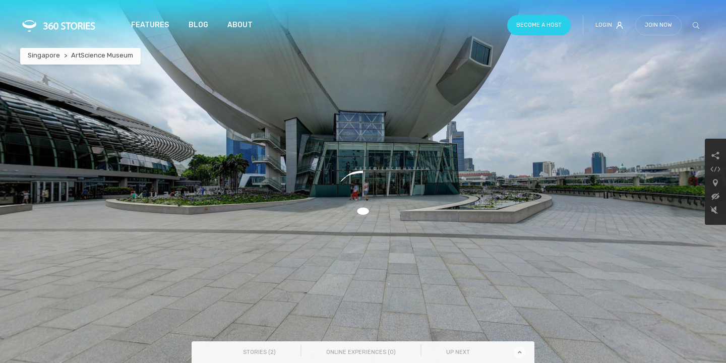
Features (150, 25)
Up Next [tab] (458, 352)
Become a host (539, 25)
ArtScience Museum (102, 55)
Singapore (44, 55)
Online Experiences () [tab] (361, 352)
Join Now (658, 25)
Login (609, 25)
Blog (198, 25)
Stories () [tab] (259, 352)
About (240, 25)
